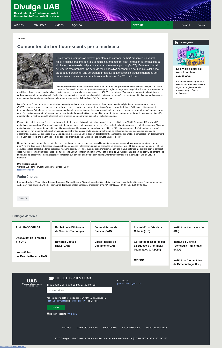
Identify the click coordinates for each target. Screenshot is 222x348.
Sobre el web (110, 327)
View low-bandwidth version (13, 346)
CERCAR (138, 25)
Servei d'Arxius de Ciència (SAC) (106, 229)
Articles (19, 25)
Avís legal (72, 314)
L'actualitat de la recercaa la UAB (31, 240)
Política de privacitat (56, 301)
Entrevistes (39, 25)
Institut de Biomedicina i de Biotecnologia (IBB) (188, 262)
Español (186, 25)
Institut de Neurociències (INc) (188, 229)
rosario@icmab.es (25, 170)
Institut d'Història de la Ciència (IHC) (148, 229)
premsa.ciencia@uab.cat (129, 283)
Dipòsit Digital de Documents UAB (105, 243)
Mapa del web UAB (156, 327)
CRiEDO (139, 260)
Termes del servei (79, 301)
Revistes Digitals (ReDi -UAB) (65, 243)
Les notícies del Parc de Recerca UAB (31, 254)
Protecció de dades (87, 327)
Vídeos (59, 25)
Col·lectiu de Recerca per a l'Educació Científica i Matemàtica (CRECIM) (149, 245)
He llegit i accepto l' (62, 314)
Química (23, 198)
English (201, 25)
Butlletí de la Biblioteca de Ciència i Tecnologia (69, 229)
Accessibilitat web (131, 327)
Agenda (77, 25)
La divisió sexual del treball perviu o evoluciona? (189, 72)
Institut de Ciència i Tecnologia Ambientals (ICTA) (187, 245)
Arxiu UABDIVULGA (28, 227)
